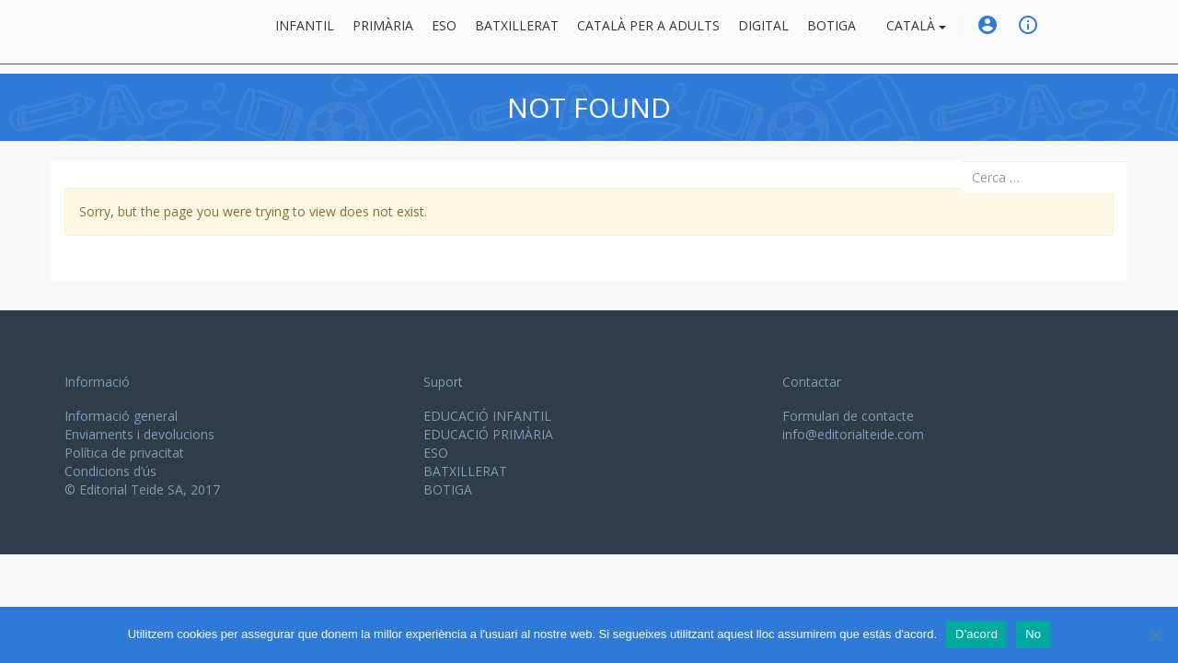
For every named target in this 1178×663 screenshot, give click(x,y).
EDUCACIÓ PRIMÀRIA (488, 434)
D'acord (976, 634)
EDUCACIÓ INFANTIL (487, 416)
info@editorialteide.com (853, 434)
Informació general (121, 416)
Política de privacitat (124, 452)
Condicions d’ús (110, 471)
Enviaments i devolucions (139, 434)
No (1033, 634)
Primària (382, 32)
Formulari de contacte (848, 416)
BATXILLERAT (465, 471)
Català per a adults (648, 32)
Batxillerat (517, 32)
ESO (444, 32)
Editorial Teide (81, 31)
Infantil (304, 32)
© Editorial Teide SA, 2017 (142, 489)
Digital (763, 32)
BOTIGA (831, 32)
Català (916, 32)
